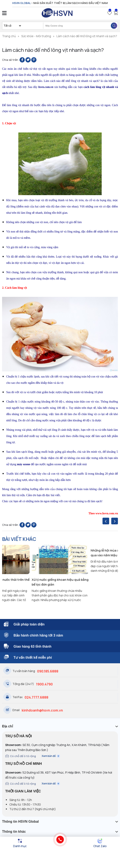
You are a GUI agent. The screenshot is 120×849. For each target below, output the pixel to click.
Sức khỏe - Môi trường (36, 36)
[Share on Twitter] (28, 59)
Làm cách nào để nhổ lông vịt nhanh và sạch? (86, 36)
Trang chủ (9, 36)
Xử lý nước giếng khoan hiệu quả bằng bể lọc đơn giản (60, 582)
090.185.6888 (47, 671)
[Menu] (20, 843)
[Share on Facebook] (22, 59)
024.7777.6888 (36, 697)
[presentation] (105, 521)
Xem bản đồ (51, 756)
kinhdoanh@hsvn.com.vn (42, 710)
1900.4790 (44, 684)
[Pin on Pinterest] (33, 59)
